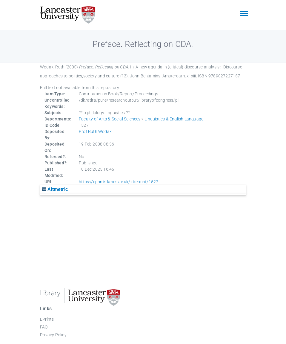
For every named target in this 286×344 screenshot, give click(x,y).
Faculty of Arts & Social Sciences (110, 119)
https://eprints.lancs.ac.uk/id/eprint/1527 (118, 181)
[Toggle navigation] (243, 14)
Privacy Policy (53, 334)
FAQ (44, 327)
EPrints (47, 319)
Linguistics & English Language (173, 119)
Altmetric (55, 189)
